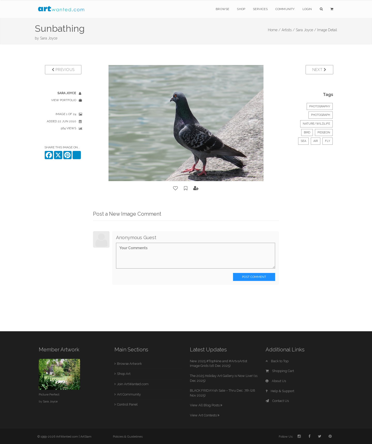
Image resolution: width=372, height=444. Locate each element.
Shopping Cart (280, 371)
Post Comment (254, 277)
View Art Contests (204, 415)
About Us (276, 381)
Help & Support (280, 391)
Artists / (288, 30)
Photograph (320, 115)
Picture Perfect (49, 394)
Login (307, 9)
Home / (274, 30)
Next (319, 70)
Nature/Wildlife (316, 123)
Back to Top (277, 361)
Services (260, 9)
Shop (241, 9)
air (315, 141)
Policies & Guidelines (128, 436)
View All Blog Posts (206, 405)
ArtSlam (85, 436)
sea (303, 141)
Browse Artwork (129, 364)
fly (327, 141)
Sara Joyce (48, 38)
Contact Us (277, 401)
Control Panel (127, 404)
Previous (63, 70)
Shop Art (123, 374)
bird (307, 132)
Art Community (129, 394)
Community (285, 9)
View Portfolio (63, 100)
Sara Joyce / (306, 30)
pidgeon (323, 132)
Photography (319, 106)
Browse (222, 9)
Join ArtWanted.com (133, 384)
